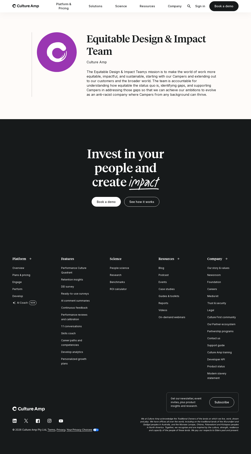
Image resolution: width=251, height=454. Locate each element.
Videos (163, 310)
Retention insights (72, 279)
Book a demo (224, 6)
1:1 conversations (71, 326)
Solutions (98, 6)
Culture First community (221, 317)
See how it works (141, 202)
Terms (51, 429)
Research (115, 275)
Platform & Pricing (68, 6)
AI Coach (20, 302)
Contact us (213, 338)
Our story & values (218, 268)
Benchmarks (117, 282)
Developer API (216, 359)
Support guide (216, 345)
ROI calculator (118, 289)
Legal (210, 310)
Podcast (164, 275)
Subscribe (222, 402)
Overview (18, 268)
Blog (161, 268)
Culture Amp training (219, 352)
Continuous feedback (74, 307)
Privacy (61, 429)
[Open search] (189, 6)
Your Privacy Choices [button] (79, 429)
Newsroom (214, 275)
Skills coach (68, 333)
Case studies (167, 289)
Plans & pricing (21, 275)
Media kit (212, 296)
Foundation (214, 282)
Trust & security (216, 303)
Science (123, 6)
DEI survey (67, 286)
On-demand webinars (172, 317)
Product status (216, 366)
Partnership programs (220, 331)
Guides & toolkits (169, 296)
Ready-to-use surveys (75, 293)
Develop (17, 296)
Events (163, 282)
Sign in (200, 6)
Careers (212, 289)
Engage (17, 282)
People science (119, 268)
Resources (150, 6)
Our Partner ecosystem (221, 324)
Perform (17, 289)
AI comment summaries (75, 300)
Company (177, 6)
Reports (163, 303)
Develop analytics (72, 351)
